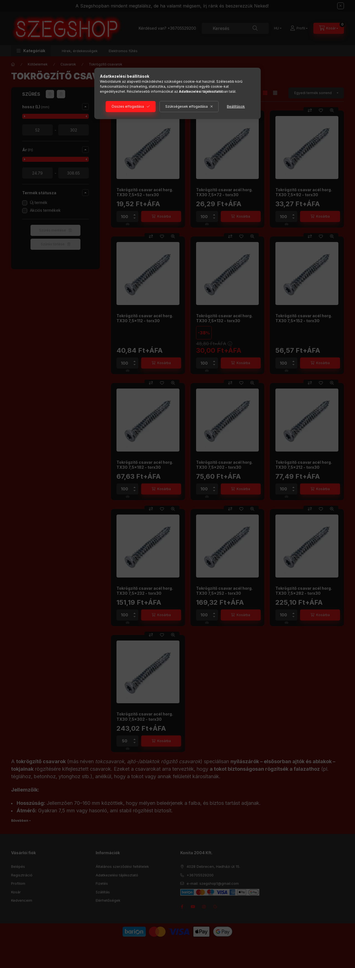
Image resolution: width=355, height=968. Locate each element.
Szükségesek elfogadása (186, 106)
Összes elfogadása (127, 106)
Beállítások (236, 106)
